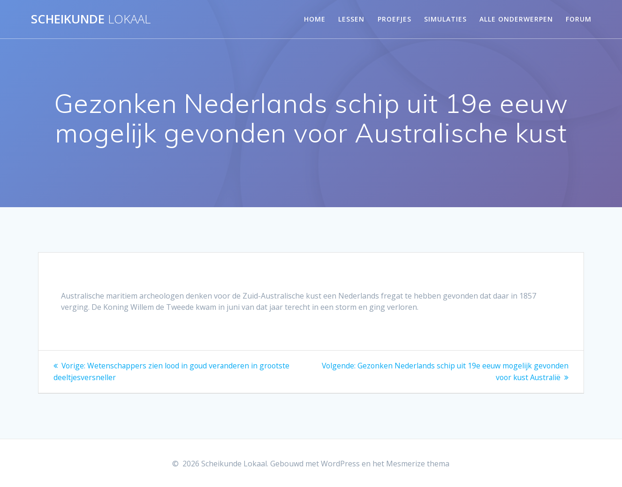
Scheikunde (91, 19)
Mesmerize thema (417, 463)
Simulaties (445, 19)
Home (315, 19)
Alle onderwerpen (516, 19)
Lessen (351, 19)
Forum (579, 19)
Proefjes (394, 19)
